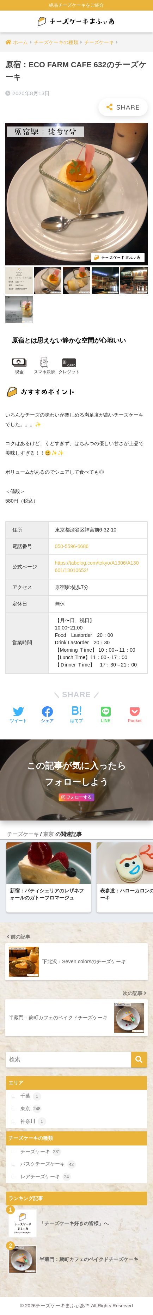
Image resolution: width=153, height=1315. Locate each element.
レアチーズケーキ (45, 1177)
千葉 (30, 1096)
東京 (48, 834)
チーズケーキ (23, 834)
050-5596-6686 (72, 546)
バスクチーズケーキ (48, 1164)
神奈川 (33, 1121)
